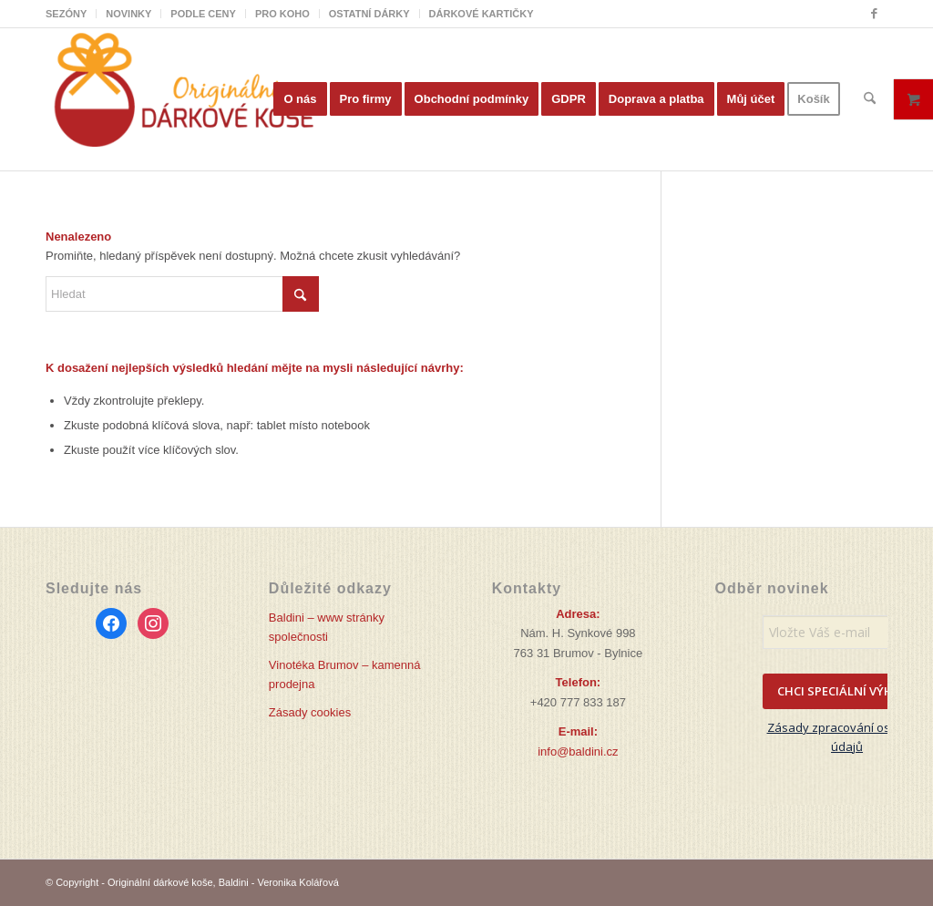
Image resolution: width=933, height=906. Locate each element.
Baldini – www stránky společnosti (326, 627)
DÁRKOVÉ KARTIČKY (481, 13)
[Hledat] (869, 99)
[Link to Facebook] (873, 13)
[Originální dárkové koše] (182, 99)
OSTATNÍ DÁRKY (369, 13)
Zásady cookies (310, 712)
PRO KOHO (282, 13)
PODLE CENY (203, 13)
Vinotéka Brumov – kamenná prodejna (345, 674)
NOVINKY (128, 13)
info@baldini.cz (578, 751)
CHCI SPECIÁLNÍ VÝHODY (847, 691)
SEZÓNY (66, 13)
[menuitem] (71, 13)
